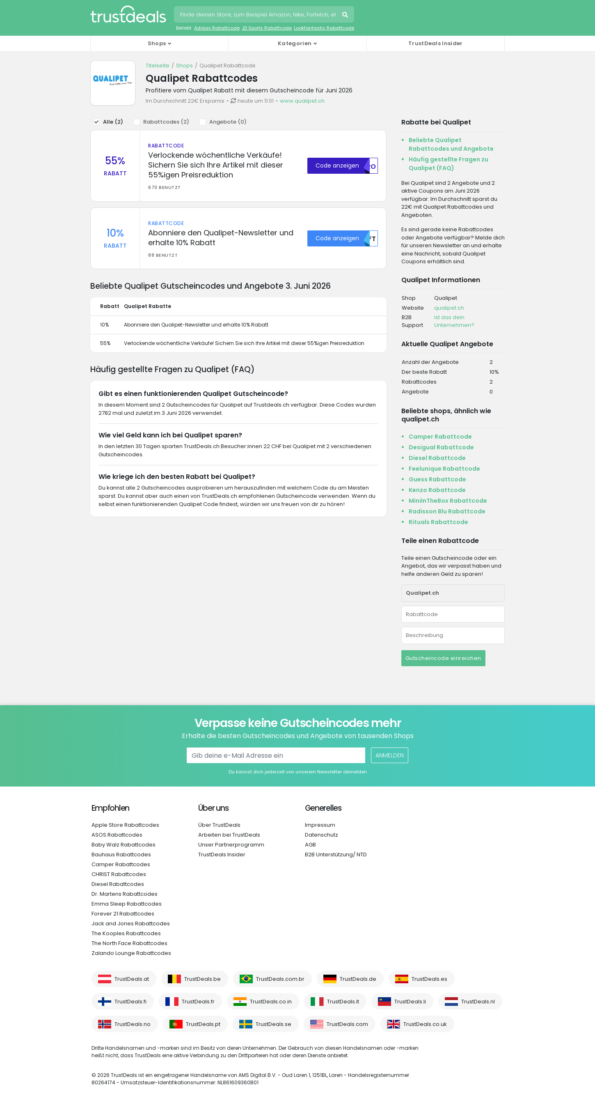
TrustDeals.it (343, 1001)
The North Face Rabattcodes (129, 943)
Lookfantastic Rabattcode (324, 28)
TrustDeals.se (273, 1024)
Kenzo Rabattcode (437, 490)
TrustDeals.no (132, 1024)
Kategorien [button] (294, 43)
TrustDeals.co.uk (425, 1024)
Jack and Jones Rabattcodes (131, 923)
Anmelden (389, 755)
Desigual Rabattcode (441, 447)
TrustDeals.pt (203, 1024)
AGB (310, 845)
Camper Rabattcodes (121, 864)
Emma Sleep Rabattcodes (127, 904)
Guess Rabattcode (437, 479)
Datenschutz (321, 835)
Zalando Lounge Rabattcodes (131, 953)
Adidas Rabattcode (217, 28)
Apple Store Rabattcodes (125, 825)
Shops (184, 65)
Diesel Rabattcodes (118, 884)
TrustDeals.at (131, 979)
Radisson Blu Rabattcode (447, 511)
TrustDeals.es (429, 979)
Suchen (346, 15)
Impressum (320, 825)
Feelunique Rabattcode (444, 469)
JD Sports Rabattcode (267, 28)
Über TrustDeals (219, 825)
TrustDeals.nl (478, 1001)
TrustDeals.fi (130, 1001)
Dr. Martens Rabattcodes (125, 894)
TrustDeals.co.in (271, 1001)
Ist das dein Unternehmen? (454, 321)
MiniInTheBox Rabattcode (448, 501)
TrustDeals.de (358, 979)
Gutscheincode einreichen (443, 658)
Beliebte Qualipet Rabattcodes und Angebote (451, 144)
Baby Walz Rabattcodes (124, 845)
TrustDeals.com (347, 1024)
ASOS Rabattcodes (117, 835)
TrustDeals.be (202, 979)
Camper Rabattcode (440, 436)
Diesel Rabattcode (437, 458)
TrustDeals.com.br (280, 979)
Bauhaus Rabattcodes (121, 854)
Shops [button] (157, 43)
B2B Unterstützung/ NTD (336, 854)
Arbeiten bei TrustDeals (229, 835)
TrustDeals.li (410, 1001)
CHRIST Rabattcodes (119, 874)
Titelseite (157, 65)
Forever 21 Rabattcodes (123, 914)
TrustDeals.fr (198, 1001)
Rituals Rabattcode (438, 522)
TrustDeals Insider (435, 43)
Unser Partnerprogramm (231, 845)
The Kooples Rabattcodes (126, 933)
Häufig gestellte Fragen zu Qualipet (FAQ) (448, 163)
